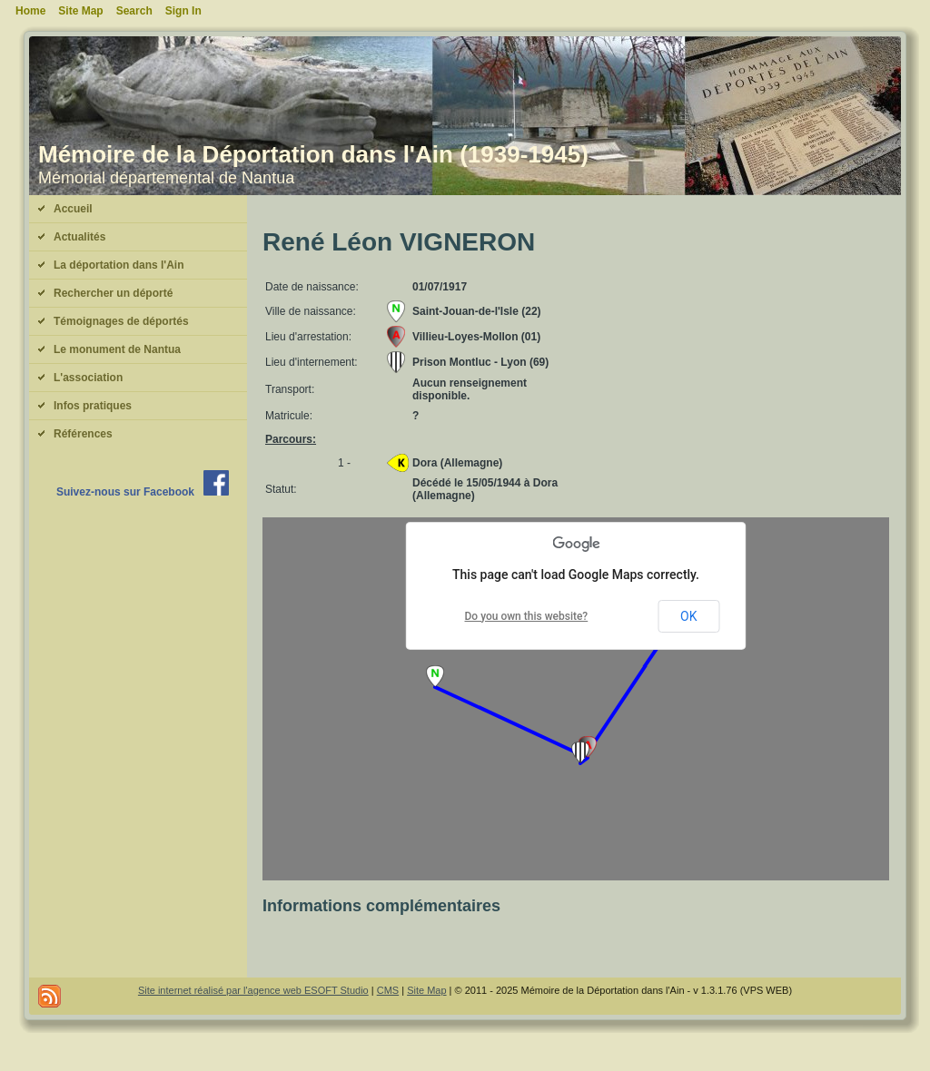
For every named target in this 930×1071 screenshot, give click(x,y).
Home (30, 11)
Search (134, 11)
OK (688, 616)
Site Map (426, 990)
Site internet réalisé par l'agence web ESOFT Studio (253, 990)
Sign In (183, 11)
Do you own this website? (527, 616)
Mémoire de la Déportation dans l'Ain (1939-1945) (313, 154)
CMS (388, 990)
